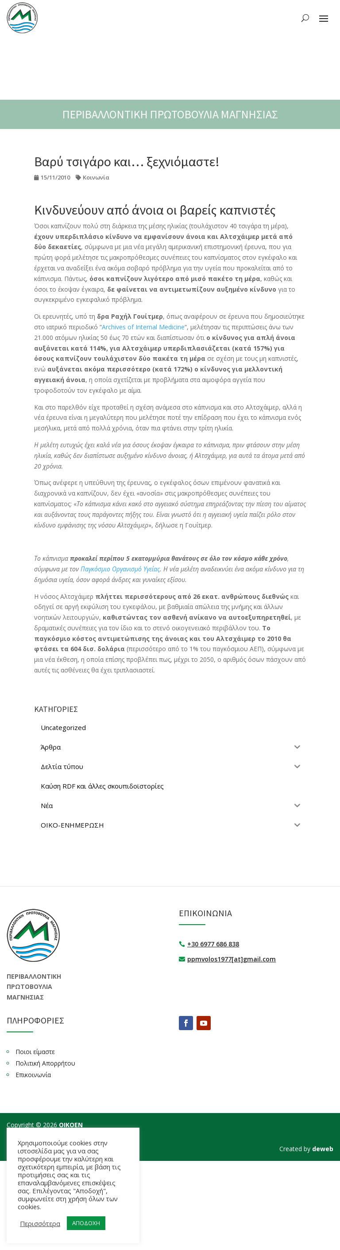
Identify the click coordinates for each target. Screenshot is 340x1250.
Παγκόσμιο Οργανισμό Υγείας (120, 569)
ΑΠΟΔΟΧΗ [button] (86, 1223)
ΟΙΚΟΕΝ (71, 1125)
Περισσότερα (40, 1223)
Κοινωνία (96, 177)
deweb (322, 1149)
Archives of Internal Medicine (143, 327)
